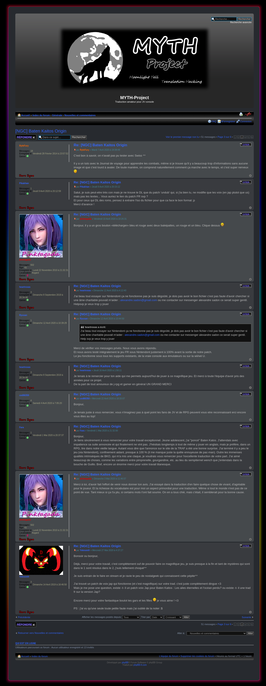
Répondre (25, 137)
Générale (57, 115)
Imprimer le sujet (241, 114)
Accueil (25, 115)
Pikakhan (84, 187)
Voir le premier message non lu (182, 137)
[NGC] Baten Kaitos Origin (40, 131)
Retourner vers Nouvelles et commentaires (40, 633)
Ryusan (84, 318)
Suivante (246, 617)
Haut (250, 175)
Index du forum (41, 115)
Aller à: (181, 633)
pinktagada (85, 219)
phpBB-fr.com (140, 665)
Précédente (24, 617)
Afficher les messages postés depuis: (111, 617)
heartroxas (85, 290)
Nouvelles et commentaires (80, 115)
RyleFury (84, 150)
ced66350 (85, 398)
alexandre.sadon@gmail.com (138, 300)
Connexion (246, 121)
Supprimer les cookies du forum (197, 656)
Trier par (152, 617)
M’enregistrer (228, 121)
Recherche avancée (241, 22)
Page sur (224, 137)
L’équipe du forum (168, 656)
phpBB (125, 662)
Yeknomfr (85, 550)
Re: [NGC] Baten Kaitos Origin (100, 145)
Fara (82, 430)
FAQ (214, 121)
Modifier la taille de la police (248, 114)
